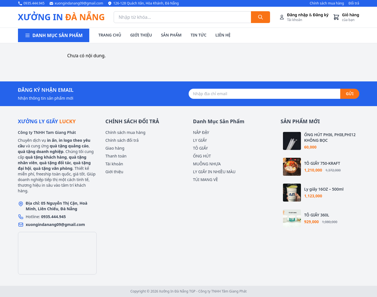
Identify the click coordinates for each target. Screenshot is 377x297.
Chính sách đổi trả (122, 140)
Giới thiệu (115, 171)
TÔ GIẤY (200, 148)
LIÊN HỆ (222, 35)
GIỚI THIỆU (141, 35)
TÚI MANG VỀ (205, 179)
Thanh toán (116, 156)
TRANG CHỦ (109, 35)
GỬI (349, 93)
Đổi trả (353, 3)
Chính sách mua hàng (327, 3)
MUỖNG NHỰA (207, 163)
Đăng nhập (297, 14)
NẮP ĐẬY (201, 132)
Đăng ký (321, 14)
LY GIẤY (200, 140)
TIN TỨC (198, 35)
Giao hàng (115, 148)
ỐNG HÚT (202, 156)
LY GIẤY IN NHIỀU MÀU (214, 171)
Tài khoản (114, 163)
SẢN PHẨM (171, 35)
